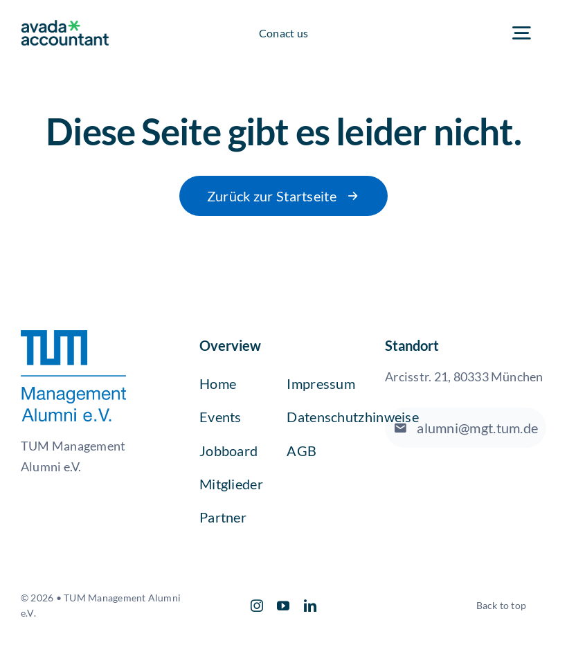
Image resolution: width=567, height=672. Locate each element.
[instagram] (257, 605)
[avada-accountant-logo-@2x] (65, 25)
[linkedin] (310, 605)
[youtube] (283, 605)
